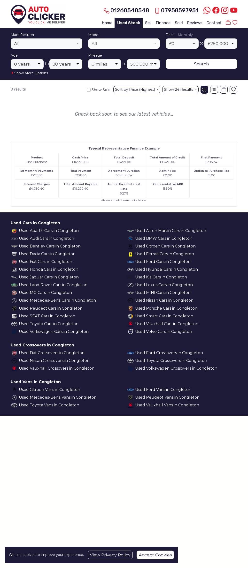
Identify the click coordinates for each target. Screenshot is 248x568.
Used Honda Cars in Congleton (48, 269)
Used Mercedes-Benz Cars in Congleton (57, 300)
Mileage (95, 55)
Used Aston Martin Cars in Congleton (170, 230)
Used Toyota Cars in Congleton (48, 323)
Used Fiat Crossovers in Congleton (52, 353)
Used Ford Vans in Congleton (163, 389)
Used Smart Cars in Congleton (164, 316)
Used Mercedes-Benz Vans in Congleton (58, 397)
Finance (163, 23)
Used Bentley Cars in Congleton (50, 246)
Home (107, 23)
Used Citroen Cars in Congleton (165, 246)
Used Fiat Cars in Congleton (45, 261)
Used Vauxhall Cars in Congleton (166, 323)
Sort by (135, 89)
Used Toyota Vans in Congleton (49, 405)
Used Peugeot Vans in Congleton (167, 397)
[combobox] (46, 43)
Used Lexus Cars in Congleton (164, 285)
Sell (148, 23)
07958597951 (179, 10)
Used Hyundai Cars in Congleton (166, 269)
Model (93, 35)
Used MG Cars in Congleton (45, 292)
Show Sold (100, 90)
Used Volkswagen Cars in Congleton (54, 331)
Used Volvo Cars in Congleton (163, 331)
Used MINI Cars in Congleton (163, 292)
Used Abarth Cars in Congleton (49, 230)
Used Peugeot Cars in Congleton (51, 308)
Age (14, 55)
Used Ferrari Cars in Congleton (164, 254)
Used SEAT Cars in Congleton (47, 316)
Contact (214, 23)
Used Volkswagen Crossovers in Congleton (176, 368)
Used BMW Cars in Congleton (163, 238)
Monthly (185, 35)
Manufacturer (22, 35)
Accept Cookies (155, 554)
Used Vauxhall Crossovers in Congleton (56, 368)
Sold (179, 23)
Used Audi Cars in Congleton (46, 238)
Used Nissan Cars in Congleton (164, 300)
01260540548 (129, 10)
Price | (179, 35)
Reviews (194, 23)
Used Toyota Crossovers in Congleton (171, 360)
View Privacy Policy (110, 554)
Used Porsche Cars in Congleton (166, 308)
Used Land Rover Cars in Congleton (53, 285)
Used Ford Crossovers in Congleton (169, 353)
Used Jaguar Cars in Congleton (49, 277)
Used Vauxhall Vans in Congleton (167, 405)
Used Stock (128, 23)
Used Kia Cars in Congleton (161, 277)
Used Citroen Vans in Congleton (49, 389)
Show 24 (179, 89)
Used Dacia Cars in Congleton (47, 254)
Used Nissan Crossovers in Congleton (54, 360)
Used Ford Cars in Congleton (163, 261)
